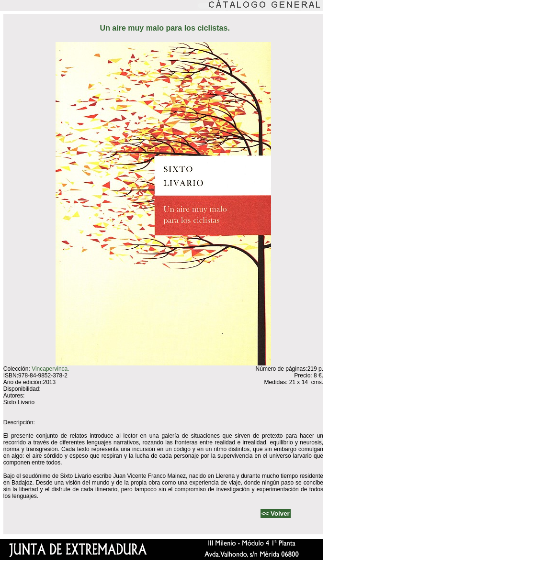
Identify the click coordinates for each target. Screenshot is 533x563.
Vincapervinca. (50, 368)
